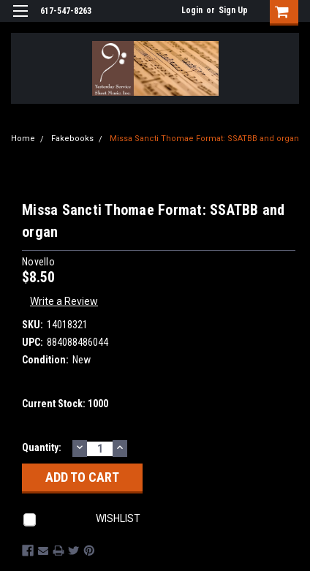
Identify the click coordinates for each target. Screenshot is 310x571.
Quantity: (41, 447)
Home (23, 138)
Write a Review (64, 301)
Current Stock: (65, 403)
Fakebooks (72, 138)
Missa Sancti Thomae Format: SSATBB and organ (204, 138)
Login (192, 10)
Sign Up (233, 10)
